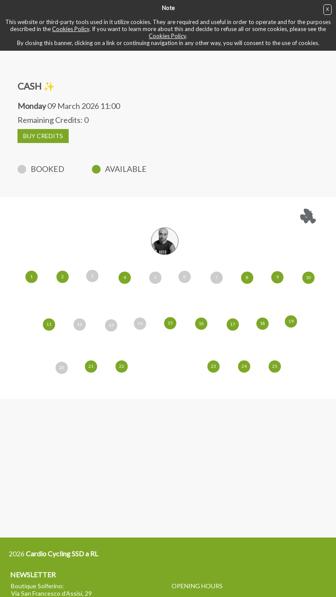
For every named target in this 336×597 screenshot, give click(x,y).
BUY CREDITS (43, 136)
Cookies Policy (70, 28)
